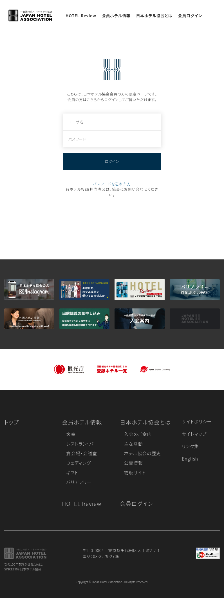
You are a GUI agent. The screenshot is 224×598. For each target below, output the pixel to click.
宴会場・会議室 (81, 453)
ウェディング (78, 462)
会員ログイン (190, 15)
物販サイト (135, 472)
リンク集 (190, 446)
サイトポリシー (197, 421)
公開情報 (133, 462)
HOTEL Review (81, 15)
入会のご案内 (138, 434)
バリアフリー (78, 482)
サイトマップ (194, 433)
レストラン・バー (82, 443)
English (190, 458)
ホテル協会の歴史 (142, 453)
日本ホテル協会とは (154, 15)
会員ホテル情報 (116, 15)
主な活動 (133, 443)
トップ (11, 422)
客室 (71, 434)
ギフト (72, 472)
